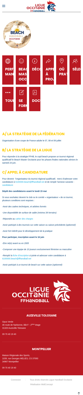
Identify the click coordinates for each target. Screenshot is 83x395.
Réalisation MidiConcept (41, 384)
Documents (43, 100)
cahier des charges (25, 219)
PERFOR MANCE (12, 72)
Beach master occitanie (28, 74)
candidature (7, 185)
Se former (26, 103)
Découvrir (42, 69)
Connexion (16, 380)
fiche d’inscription (21, 255)
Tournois (14, 100)
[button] (3, 6)
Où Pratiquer (69, 72)
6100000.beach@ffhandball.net (29, 182)
